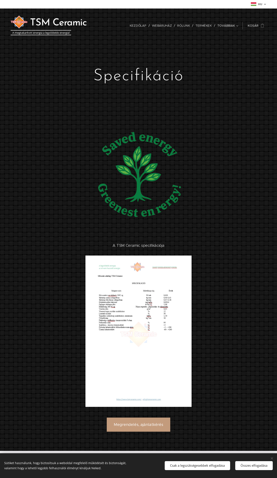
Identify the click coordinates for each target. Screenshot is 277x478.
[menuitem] (108, 25)
